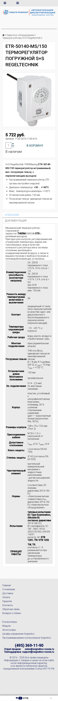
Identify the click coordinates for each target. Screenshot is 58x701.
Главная (6, 585)
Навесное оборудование (20, 35)
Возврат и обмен (11, 613)
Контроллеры (9, 621)
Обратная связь (11, 609)
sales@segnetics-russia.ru (39, 649)
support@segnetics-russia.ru (38, 652)
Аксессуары (9, 629)
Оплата (6, 597)
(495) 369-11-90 (29, 645)
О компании (8, 589)
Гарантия (7, 601)
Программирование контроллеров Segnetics (26, 637)
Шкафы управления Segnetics (18, 633)
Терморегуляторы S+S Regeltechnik (21, 38)
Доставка (7, 593)
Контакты (7, 605)
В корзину (35, 145)
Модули (6, 625)
